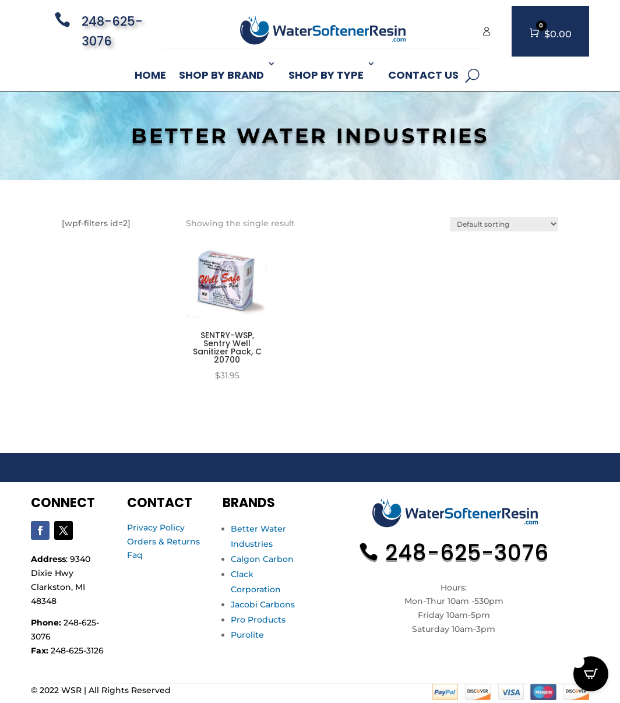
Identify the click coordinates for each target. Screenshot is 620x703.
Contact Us (423, 75)
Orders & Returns (163, 541)
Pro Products (258, 619)
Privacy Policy (156, 527)
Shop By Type (326, 75)
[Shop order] (504, 224)
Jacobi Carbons (263, 604)
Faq (135, 555)
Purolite (247, 635)
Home (150, 75)
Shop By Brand (221, 75)
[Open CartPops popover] (590, 673)
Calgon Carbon (262, 559)
